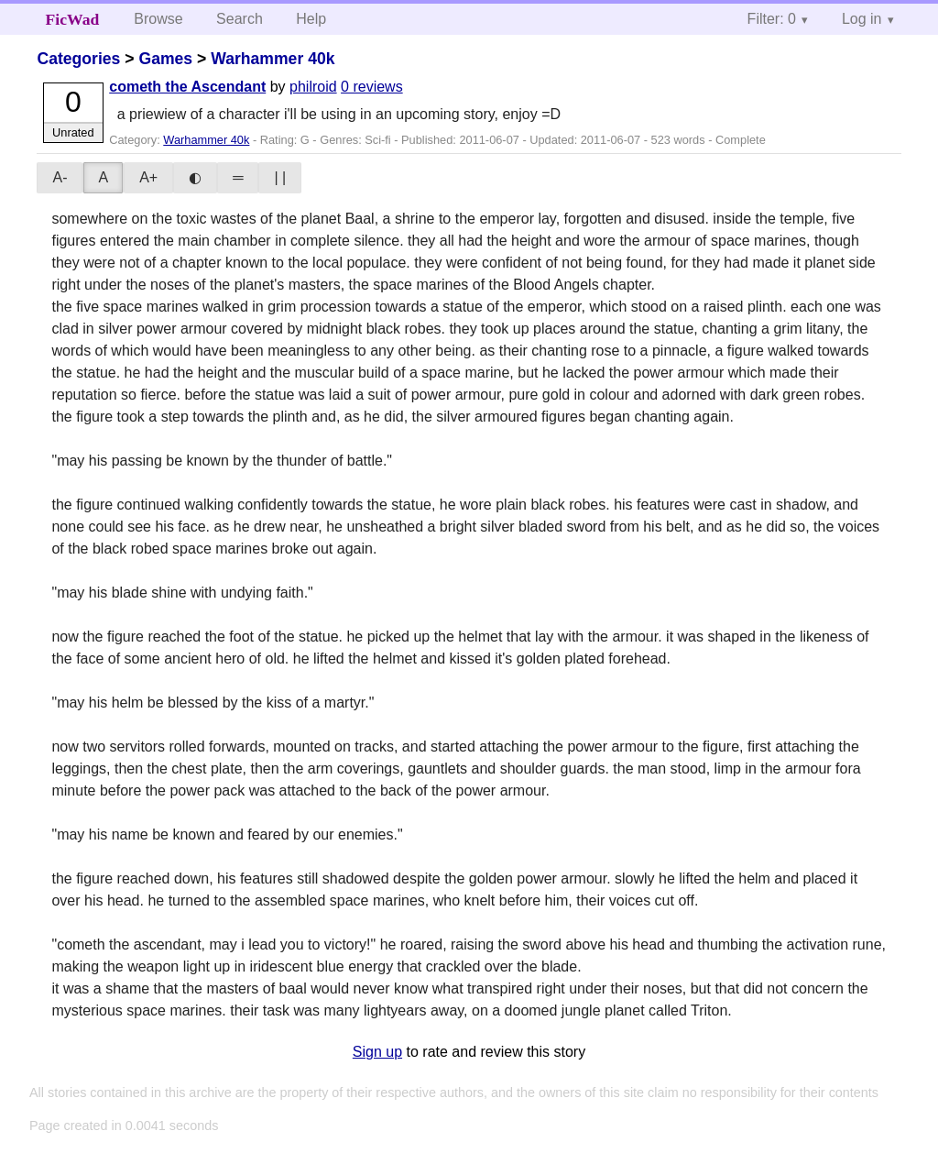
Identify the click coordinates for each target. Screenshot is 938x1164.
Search (239, 19)
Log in (862, 19)
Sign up (377, 1052)
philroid (313, 86)
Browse (158, 19)
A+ (148, 177)
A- (59, 177)
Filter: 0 (771, 19)
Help (311, 19)
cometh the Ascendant (187, 86)
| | (280, 177)
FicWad (73, 19)
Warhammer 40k (272, 58)
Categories (78, 58)
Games (165, 58)
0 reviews (372, 86)
